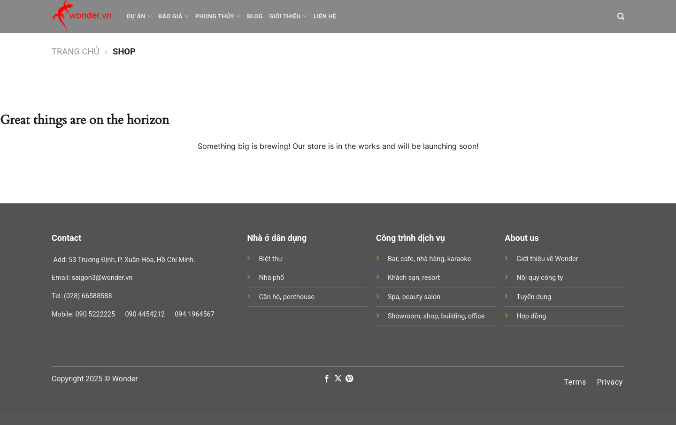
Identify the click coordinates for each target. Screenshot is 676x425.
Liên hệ (325, 16)
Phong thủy (217, 16)
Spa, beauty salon (414, 297)
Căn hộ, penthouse (287, 297)
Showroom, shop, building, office (436, 316)
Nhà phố (271, 278)
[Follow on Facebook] (326, 379)
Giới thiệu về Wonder (547, 259)
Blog (254, 16)
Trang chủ (76, 51)
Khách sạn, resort (414, 278)
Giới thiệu (288, 16)
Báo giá (173, 16)
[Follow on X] (338, 379)
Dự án (139, 16)
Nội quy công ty (539, 278)
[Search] (620, 16)
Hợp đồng (531, 316)
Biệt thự (270, 259)
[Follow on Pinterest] (349, 379)
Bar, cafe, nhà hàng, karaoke (429, 259)
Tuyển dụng (533, 297)
